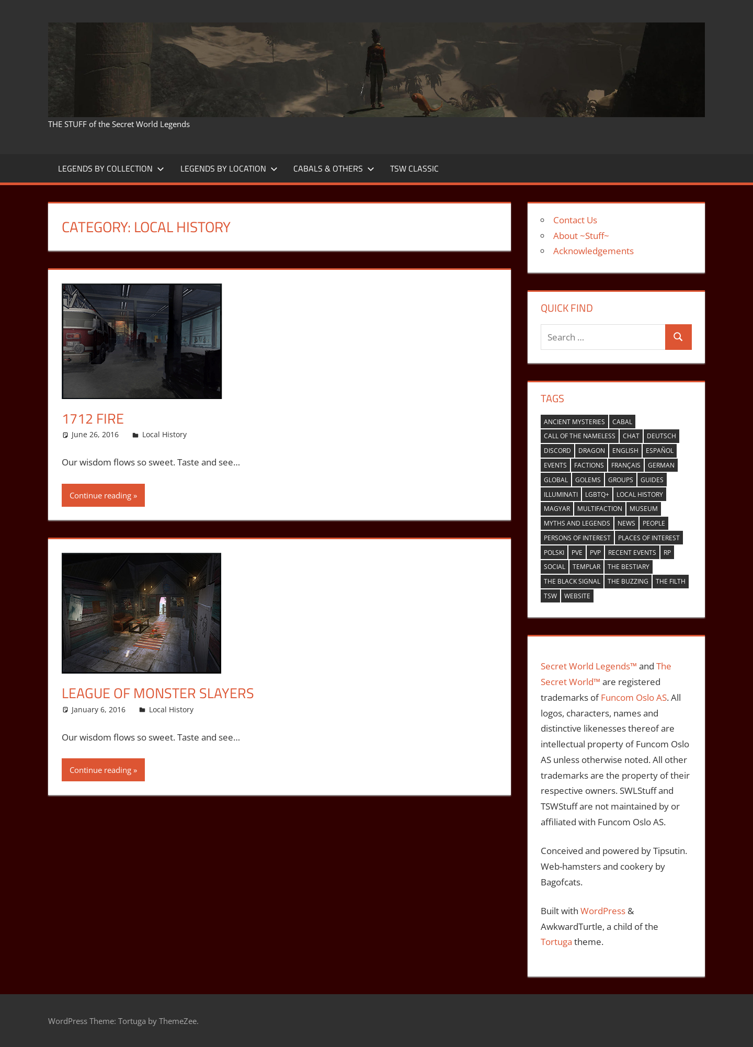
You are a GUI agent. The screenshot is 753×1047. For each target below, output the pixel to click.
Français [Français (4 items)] (626, 465)
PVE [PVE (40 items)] (577, 552)
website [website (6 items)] (577, 595)
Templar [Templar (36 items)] (586, 566)
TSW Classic (414, 168)
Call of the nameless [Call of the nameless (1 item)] (579, 435)
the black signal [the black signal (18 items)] (572, 581)
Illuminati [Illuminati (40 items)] (561, 494)
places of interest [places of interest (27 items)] (649, 537)
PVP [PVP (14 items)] (595, 552)
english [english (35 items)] (625, 450)
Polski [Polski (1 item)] (554, 552)
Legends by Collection (111, 168)
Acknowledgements (593, 251)
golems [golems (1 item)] (588, 479)
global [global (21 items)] (556, 479)
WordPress (602, 911)
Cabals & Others (333, 168)
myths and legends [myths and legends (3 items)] (577, 523)
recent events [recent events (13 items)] (632, 552)
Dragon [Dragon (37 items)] (591, 450)
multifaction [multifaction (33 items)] (599, 508)
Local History (164, 434)
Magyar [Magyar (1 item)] (557, 508)
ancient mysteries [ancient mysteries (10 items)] (574, 421)
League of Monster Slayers (160, 692)
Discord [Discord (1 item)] (557, 450)
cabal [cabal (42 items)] (622, 421)
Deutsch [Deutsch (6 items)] (661, 435)
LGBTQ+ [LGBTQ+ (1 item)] (597, 494)
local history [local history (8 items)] (640, 494)
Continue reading (100, 495)
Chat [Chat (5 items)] (631, 435)
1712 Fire (94, 418)
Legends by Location (229, 168)
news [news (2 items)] (626, 523)
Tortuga (556, 942)
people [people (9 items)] (654, 523)
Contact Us (575, 220)
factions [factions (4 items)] (589, 465)
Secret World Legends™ (589, 666)
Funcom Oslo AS (634, 697)
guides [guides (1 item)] (652, 479)
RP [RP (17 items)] (667, 552)
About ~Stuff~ (581, 236)
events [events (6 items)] (555, 465)
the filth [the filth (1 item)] (671, 581)
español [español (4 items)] (660, 450)
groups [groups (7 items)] (620, 479)
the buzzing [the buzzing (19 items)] (628, 581)
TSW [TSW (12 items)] (550, 595)
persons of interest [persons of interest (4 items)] (577, 537)
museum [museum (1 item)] (644, 508)
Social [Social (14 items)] (554, 566)
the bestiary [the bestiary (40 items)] (628, 566)
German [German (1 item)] (661, 465)
